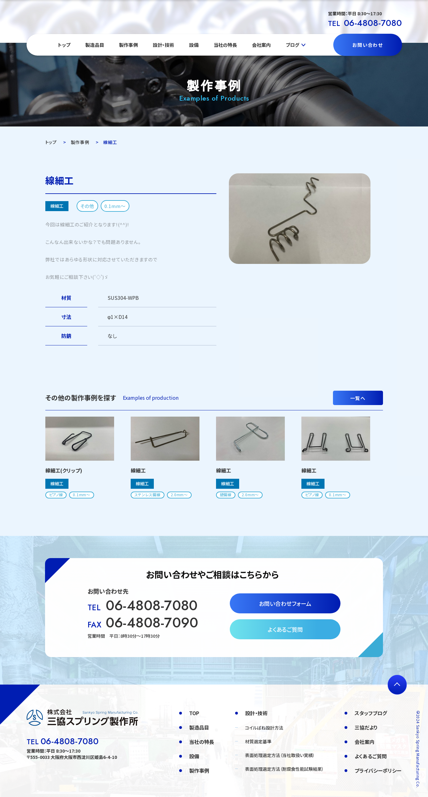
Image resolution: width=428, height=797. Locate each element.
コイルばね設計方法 (264, 728)
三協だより (366, 727)
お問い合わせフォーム (285, 603)
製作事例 (128, 45)
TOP (194, 713)
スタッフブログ (371, 713)
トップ (64, 45)
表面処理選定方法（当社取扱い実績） (280, 755)
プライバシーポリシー (378, 770)
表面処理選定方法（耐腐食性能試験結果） (284, 769)
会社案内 (261, 45)
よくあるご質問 (285, 629)
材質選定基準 (258, 741)
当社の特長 (225, 45)
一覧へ (358, 398)
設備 (194, 45)
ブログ (292, 45)
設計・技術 (163, 45)
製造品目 (94, 45)
